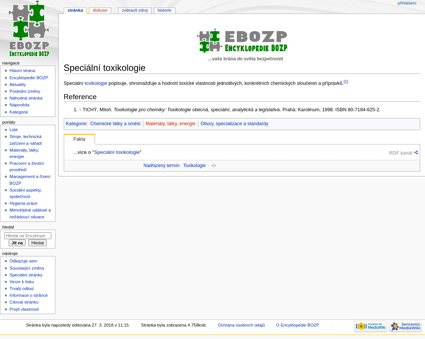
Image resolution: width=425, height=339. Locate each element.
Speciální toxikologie (117, 152)
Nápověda (19, 105)
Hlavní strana (22, 70)
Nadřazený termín (161, 165)
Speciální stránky (25, 275)
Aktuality (17, 84)
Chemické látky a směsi (115, 123)
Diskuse (100, 10)
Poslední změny (24, 91)
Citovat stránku (23, 302)
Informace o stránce (28, 295)
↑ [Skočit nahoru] (80, 109)
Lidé (13, 129)
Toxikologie (194, 165)
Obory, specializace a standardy (235, 123)
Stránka (75, 10)
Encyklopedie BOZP (28, 77)
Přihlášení (406, 3)
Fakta (80, 139)
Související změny (26, 268)
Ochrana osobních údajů (241, 325)
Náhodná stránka (25, 98)
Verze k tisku (21, 281)
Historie (165, 10)
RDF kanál (400, 153)
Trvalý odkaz (21, 288)
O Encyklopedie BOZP (297, 325)
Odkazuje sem (23, 261)
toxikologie (95, 83)
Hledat (8, 227)
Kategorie (76, 123)
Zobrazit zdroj (135, 10)
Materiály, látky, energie (170, 123)
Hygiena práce (23, 203)
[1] (346, 81)
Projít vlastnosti (24, 309)
